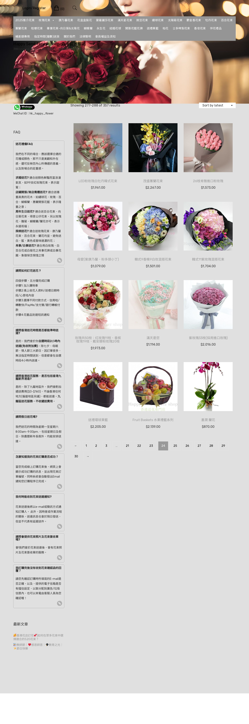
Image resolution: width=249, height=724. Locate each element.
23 (151, 446)
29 (223, 446)
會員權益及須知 (105, 36)
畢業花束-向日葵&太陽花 (63, 28)
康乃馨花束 (66, 20)
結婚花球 (115, 28)
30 (76, 456)
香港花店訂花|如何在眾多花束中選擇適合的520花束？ (38, 637)
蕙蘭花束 (21, 28)
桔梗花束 (37, 28)
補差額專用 (22, 36)
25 (175, 446)
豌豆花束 (142, 20)
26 (187, 446)
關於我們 (69, 36)
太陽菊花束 (175, 20)
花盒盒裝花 (84, 20)
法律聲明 (85, 36)
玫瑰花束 (47, 20)
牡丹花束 (211, 20)
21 (127, 446)
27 (199, 446)
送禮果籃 (153, 28)
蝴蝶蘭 (88, 28)
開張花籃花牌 (134, 28)
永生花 (101, 28)
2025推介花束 (25, 20)
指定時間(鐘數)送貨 (47, 36)
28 (211, 446)
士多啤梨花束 (181, 28)
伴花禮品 (216, 28)
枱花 (166, 28)
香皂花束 (200, 28)
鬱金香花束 (193, 20)
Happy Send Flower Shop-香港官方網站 (49, 43)
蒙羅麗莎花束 (105, 20)
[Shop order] (217, 105)
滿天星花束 (125, 20)
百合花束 (227, 20)
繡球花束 (158, 20)
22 (139, 446)
